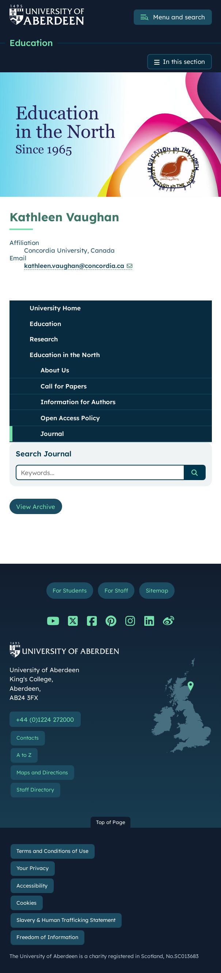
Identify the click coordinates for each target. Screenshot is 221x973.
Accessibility (31, 885)
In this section (184, 62)
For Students (70, 590)
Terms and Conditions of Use (52, 851)
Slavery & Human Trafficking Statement (65, 920)
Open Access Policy (70, 418)
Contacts (27, 738)
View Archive (36, 506)
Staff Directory (35, 789)
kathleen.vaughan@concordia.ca (74, 265)
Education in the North (65, 355)
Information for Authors (78, 402)
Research (44, 339)
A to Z (23, 755)
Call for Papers (64, 386)
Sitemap (157, 590)
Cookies (26, 903)
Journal (52, 433)
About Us (55, 370)
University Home (55, 308)
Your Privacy (32, 868)
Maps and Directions (42, 772)
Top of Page (110, 822)
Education (31, 42)
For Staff (116, 590)
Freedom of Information (47, 937)
